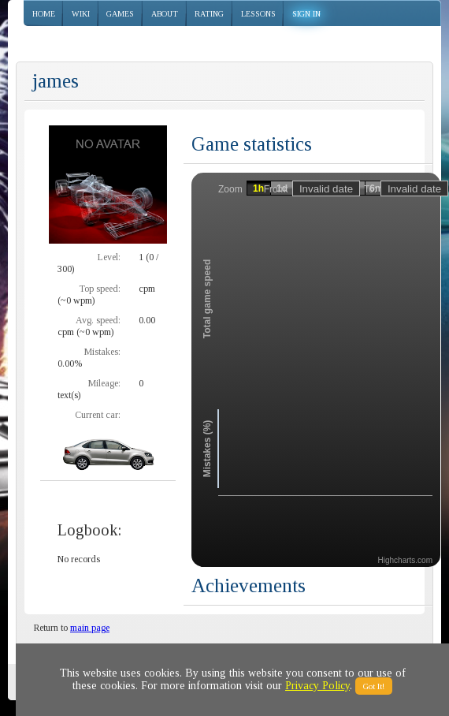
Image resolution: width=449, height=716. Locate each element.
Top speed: (100, 288)
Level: (109, 257)
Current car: (98, 414)
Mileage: (104, 383)
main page (89, 627)
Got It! (373, 686)
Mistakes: (102, 351)
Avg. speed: (98, 320)
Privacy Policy (317, 686)
